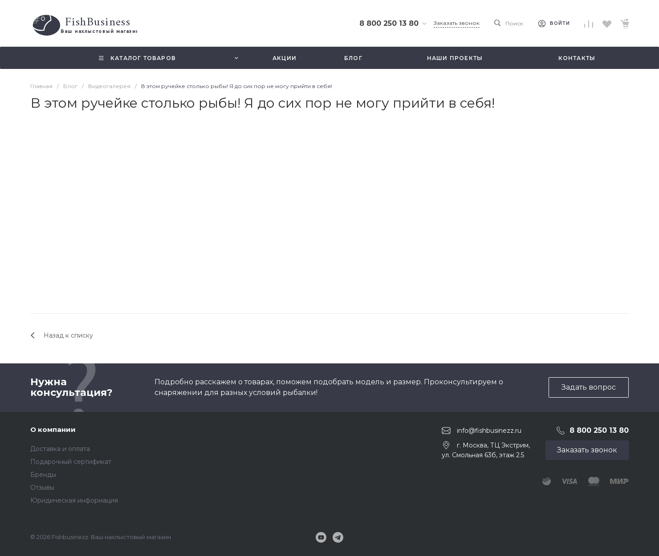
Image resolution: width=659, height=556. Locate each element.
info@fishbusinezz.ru (489, 430)
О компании (53, 429)
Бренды (43, 475)
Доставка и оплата (60, 449)
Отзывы (42, 487)
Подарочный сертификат (70, 462)
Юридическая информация (74, 500)
